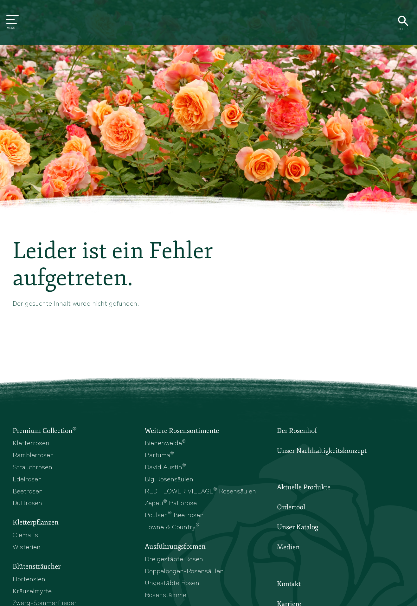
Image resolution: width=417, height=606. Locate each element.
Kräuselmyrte (32, 590)
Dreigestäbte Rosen (174, 558)
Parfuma (159, 454)
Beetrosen (28, 490)
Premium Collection (44, 430)
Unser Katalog (297, 527)
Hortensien (29, 578)
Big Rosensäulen (169, 478)
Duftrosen (27, 502)
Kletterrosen (31, 442)
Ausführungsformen (175, 546)
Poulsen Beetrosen (174, 514)
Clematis (25, 534)
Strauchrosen (32, 466)
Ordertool (291, 507)
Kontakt (289, 584)
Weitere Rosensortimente (182, 431)
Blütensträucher (37, 566)
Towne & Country (172, 526)
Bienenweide (165, 442)
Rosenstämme (165, 594)
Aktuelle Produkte (303, 487)
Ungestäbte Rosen (172, 582)
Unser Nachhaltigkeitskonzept (322, 450)
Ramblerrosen (33, 454)
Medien (288, 547)
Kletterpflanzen (36, 522)
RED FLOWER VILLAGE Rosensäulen (200, 490)
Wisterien (27, 546)
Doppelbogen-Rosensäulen (184, 570)
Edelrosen (27, 478)
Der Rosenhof (297, 431)
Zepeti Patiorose (171, 502)
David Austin (165, 466)
